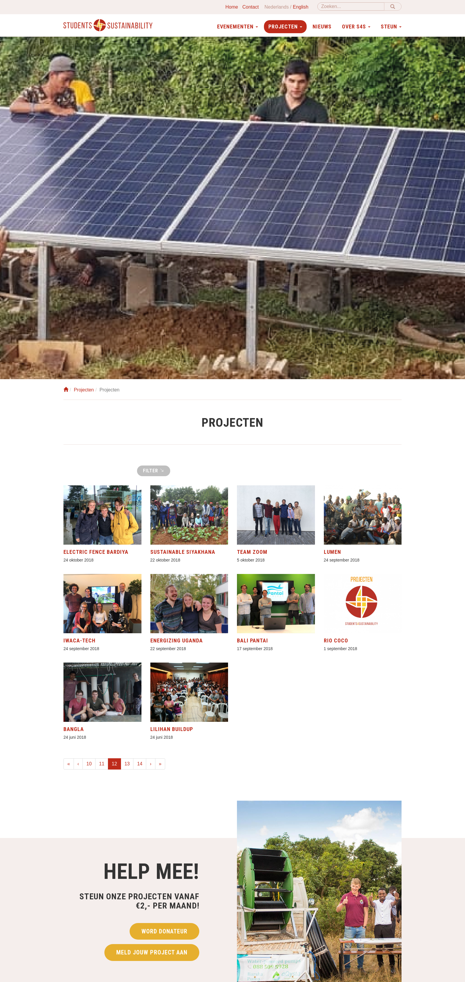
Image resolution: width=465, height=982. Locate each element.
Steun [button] (391, 26)
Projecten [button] (285, 26)
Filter (153, 471)
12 (116, 763)
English (300, 6)
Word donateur (164, 931)
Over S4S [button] (356, 26)
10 (89, 763)
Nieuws (322, 26)
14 (139, 763)
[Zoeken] (350, 6)
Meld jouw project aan (151, 952)
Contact (250, 6)
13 (127, 763)
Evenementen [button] (237, 26)
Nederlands (277, 6)
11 (101, 763)
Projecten (84, 389)
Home (231, 6)
